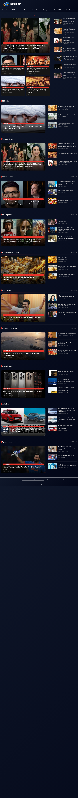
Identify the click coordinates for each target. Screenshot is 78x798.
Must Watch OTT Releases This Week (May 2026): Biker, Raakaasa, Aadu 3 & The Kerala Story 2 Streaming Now (69, 21)
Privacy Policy (51, 480)
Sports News (65, 61)
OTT (13, 10)
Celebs (26, 10)
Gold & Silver (58, 10)
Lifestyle (68, 10)
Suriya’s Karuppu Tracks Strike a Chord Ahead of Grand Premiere (68, 39)
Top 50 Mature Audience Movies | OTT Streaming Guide (69, 74)
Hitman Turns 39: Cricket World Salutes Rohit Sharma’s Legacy (70, 56)
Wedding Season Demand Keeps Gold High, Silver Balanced (20, 278)
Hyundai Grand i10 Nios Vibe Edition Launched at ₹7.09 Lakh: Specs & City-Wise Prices (66, 427)
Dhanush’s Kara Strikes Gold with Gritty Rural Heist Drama (70, 65)
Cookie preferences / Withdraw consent (33, 480)
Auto (32, 10)
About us (15, 480)
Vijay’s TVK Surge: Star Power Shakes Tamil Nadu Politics (70, 47)
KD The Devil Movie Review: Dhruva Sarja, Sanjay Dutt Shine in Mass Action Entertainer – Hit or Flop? (38, 91)
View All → (74, 101)
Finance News (6, 66)
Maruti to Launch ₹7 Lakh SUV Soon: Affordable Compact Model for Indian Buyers (22, 430)
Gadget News (47, 10)
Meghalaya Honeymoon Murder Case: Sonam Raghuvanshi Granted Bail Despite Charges (67, 296)
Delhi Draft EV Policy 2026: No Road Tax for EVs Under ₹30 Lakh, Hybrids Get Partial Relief (66, 410)
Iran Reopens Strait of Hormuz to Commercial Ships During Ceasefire (21, 354)
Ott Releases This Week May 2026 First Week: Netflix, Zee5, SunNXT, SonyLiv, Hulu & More (66, 229)
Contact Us (61, 480)
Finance (38, 10)
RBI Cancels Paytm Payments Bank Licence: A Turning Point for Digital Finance (66, 183)
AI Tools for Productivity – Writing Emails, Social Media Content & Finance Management (66, 389)
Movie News (6, 10)
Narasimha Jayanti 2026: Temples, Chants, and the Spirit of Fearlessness (69, 29)
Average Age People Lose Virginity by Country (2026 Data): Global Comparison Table (13, 90)
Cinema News (7, 42)
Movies (19, 10)
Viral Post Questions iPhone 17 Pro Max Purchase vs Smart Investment (23, 392)
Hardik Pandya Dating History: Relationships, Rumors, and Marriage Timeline (66, 448)
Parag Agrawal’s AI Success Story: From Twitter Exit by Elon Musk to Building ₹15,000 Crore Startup (13, 70)
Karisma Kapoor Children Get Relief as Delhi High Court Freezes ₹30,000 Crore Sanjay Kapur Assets (24, 46)
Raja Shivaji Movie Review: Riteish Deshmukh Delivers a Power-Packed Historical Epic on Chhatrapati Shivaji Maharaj (37, 70)
